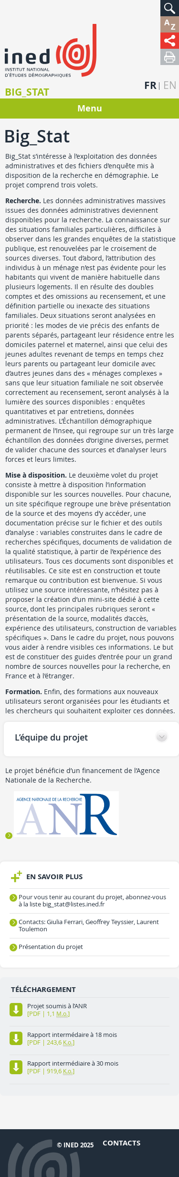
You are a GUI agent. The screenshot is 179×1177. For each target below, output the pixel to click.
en (170, 85)
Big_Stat (27, 92)
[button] (169, 8)
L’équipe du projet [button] (51, 737)
